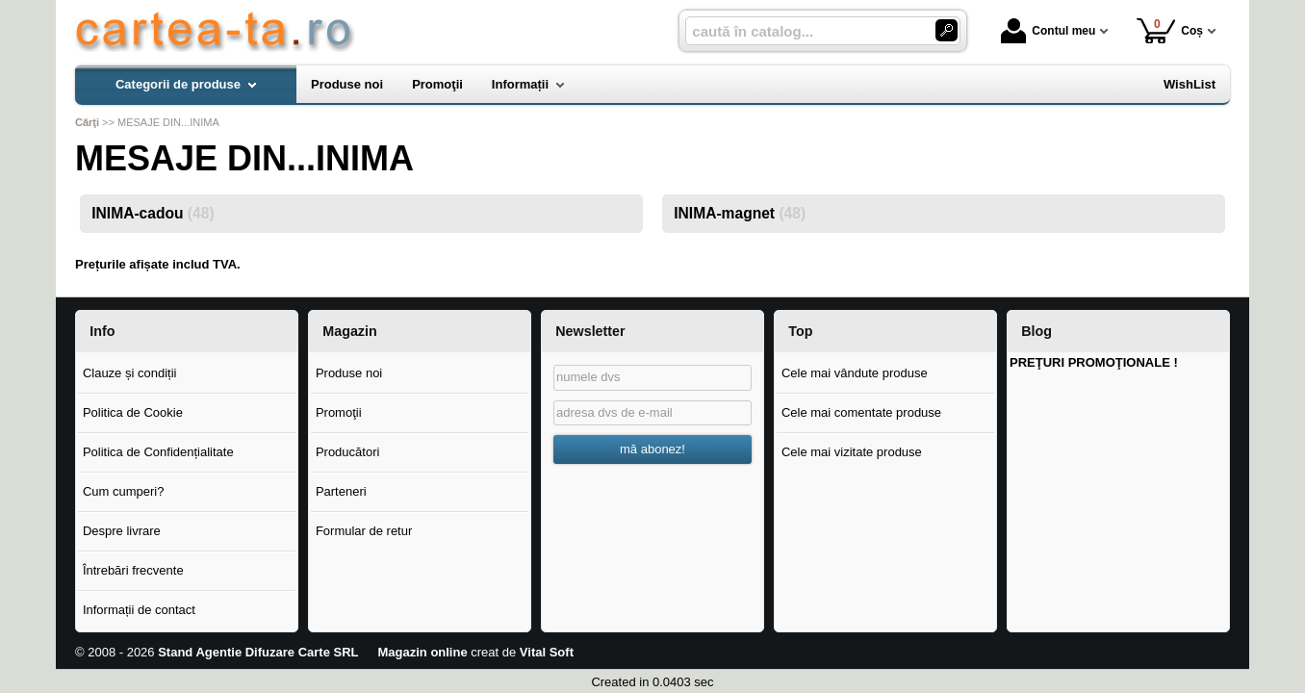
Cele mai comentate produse (861, 412)
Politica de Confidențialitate (158, 452)
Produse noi (349, 373)
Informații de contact (139, 610)
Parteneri (341, 491)
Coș (1170, 30)
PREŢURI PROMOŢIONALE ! (1094, 362)
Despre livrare (122, 531)
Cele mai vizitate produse (851, 452)
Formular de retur (364, 531)
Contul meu (1048, 30)
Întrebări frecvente (133, 570)
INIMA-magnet (740, 213)
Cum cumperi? (124, 491)
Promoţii (339, 412)
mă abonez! (652, 449)
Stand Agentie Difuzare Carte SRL (258, 652)
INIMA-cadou (152, 213)
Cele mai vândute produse (854, 373)
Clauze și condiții (130, 373)
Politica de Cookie (133, 412)
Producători (347, 452)
